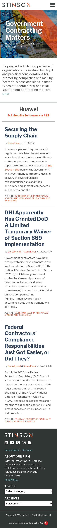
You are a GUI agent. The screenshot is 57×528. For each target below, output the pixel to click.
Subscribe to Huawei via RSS (28, 115)
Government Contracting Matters (24, 30)
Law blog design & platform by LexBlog (28, 523)
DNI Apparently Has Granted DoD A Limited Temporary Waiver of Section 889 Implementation (28, 228)
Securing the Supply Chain (21, 132)
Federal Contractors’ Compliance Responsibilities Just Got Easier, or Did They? (27, 343)
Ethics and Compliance (26, 419)
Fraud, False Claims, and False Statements (28, 420)
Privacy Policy (12, 450)
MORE (6, 94)
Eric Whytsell (14, 251)
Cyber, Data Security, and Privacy (31, 196)
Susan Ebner (14, 143)
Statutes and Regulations (18, 198)
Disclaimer (27, 450)
